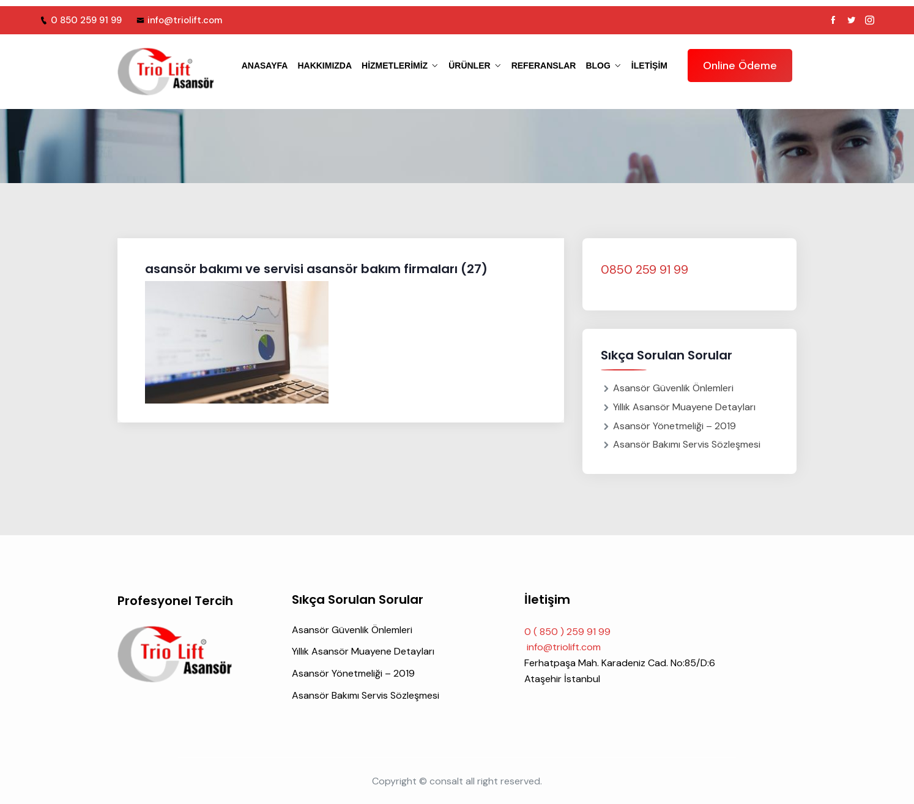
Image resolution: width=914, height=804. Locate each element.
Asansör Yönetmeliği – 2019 (674, 425)
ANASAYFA (265, 65)
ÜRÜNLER (469, 65)
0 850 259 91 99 (81, 20)
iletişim (649, 65)
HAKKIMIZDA (324, 65)
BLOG (597, 65)
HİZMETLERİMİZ (395, 65)
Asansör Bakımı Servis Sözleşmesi (686, 444)
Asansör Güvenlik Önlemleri (673, 387)
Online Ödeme (740, 65)
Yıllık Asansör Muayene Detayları (684, 406)
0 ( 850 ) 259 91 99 (567, 631)
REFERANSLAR (543, 65)
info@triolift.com (179, 20)
